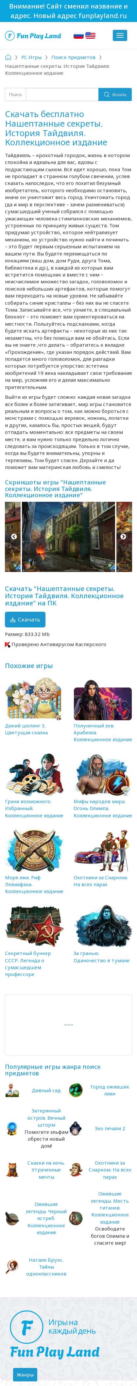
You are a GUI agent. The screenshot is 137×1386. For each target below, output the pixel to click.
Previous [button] (14, 537)
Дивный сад (46, 1090)
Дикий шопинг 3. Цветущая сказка (26, 729)
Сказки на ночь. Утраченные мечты (46, 1169)
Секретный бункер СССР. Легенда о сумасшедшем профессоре (28, 963)
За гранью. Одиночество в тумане (101, 956)
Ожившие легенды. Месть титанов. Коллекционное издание (110, 1207)
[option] (68, 537)
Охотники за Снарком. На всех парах (101, 880)
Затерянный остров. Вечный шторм (46, 1117)
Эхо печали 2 (109, 1128)
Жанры (26, 1376)
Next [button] (123, 537)
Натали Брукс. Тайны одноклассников (46, 1266)
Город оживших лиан (110, 1090)
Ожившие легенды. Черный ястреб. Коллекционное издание (46, 1218)
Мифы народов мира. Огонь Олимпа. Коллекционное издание (103, 808)
